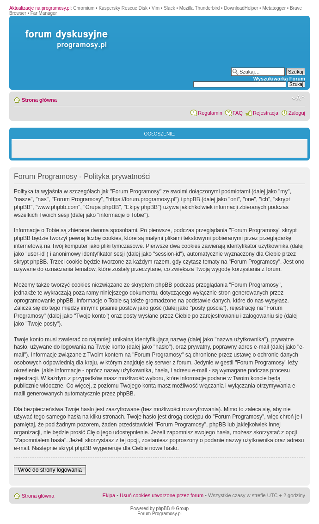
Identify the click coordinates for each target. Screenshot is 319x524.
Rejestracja (265, 113)
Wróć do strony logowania (50, 470)
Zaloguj (296, 113)
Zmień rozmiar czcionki (298, 98)
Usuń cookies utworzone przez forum (161, 495)
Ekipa (109, 495)
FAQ (238, 113)
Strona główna (39, 100)
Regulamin (210, 113)
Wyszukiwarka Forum (279, 78)
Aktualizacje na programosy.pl (40, 8)
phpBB (163, 508)
